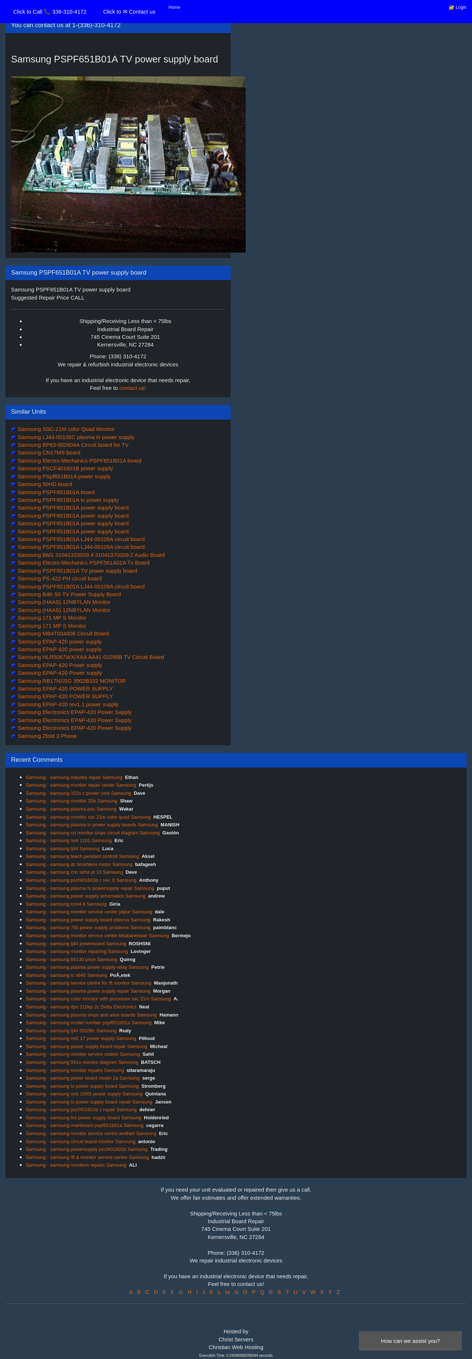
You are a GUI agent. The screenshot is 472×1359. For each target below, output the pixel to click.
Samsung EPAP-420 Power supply (59, 665)
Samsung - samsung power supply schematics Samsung (86, 896)
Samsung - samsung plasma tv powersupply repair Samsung (90, 888)
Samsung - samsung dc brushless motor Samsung (79, 864)
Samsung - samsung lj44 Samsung (63, 848)
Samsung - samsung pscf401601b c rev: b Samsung (81, 880)
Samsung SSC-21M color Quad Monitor (65, 429)
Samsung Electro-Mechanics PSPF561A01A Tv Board (83, 562)
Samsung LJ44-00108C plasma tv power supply (75, 437)
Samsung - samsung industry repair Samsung (74, 777)
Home (174, 7)
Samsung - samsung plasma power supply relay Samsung (87, 967)
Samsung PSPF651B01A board (55, 492)
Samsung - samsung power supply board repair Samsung (86, 1046)
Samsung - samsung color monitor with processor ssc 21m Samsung (98, 998)
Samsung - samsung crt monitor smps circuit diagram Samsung (93, 833)
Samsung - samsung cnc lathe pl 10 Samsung (74, 872)
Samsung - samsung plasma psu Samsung (71, 809)
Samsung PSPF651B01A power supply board (72, 507)
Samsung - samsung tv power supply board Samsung (82, 1086)
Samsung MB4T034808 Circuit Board (62, 633)
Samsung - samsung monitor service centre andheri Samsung (91, 1133)
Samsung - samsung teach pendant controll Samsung (82, 856)
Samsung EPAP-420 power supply (59, 641)
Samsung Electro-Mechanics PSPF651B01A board (79, 460)
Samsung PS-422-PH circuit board (59, 578)
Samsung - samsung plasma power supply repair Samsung (88, 991)
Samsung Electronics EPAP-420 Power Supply (74, 712)
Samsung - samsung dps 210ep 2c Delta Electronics (81, 1007)
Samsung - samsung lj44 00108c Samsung (71, 1030)
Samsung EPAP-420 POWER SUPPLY (64, 688)
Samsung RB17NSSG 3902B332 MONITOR (71, 681)
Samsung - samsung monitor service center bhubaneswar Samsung (97, 935)
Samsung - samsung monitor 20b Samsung (71, 801)
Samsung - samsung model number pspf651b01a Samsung (88, 1022)
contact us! (133, 388)
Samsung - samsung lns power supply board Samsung (83, 1117)
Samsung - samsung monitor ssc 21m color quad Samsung (88, 817)
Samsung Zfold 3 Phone (46, 736)
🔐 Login (457, 7)
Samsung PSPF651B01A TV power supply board (76, 571)
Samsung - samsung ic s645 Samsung (66, 975)
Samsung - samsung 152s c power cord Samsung (78, 793)
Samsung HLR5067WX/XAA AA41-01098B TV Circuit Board (90, 657)
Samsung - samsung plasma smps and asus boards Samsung (91, 1015)
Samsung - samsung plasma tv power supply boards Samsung (92, 824)
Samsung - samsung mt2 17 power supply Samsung (81, 1038)
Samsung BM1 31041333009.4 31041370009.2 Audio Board (90, 555)
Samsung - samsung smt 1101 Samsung (69, 840)
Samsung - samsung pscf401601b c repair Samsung (81, 1109)
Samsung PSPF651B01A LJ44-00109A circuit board (80, 539)
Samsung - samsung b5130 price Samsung (71, 959)
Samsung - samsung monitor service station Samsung (83, 1054)
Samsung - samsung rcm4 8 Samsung (66, 904)
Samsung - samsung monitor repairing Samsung (77, 951)
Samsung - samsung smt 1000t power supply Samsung (84, 1094)
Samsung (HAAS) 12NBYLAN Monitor (63, 602)
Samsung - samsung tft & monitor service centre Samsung (87, 1157)
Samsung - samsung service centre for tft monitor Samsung (88, 983)
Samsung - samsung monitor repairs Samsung (75, 1070)
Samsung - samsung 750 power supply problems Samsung (88, 927)
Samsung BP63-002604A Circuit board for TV (72, 445)
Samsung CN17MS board (48, 452)
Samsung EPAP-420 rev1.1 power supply (67, 704)
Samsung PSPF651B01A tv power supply (67, 500)
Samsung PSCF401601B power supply (64, 468)
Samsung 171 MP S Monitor (51, 618)
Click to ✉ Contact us (129, 11)
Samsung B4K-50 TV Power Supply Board (68, 594)
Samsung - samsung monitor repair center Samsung (81, 785)
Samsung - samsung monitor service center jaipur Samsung (89, 911)
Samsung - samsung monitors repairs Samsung (76, 1165)
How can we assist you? (410, 1341)
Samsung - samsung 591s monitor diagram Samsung (82, 1062)
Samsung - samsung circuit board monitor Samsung (80, 1141)
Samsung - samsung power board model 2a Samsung (83, 1078)
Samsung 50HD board (44, 484)
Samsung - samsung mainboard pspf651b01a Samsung (85, 1125)
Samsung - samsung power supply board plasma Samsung (88, 920)
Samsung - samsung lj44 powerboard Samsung (76, 943)
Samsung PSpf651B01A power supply (63, 476)
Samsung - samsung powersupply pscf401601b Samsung (86, 1149)
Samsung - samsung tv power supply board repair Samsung (89, 1102)
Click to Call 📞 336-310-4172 (50, 11)
